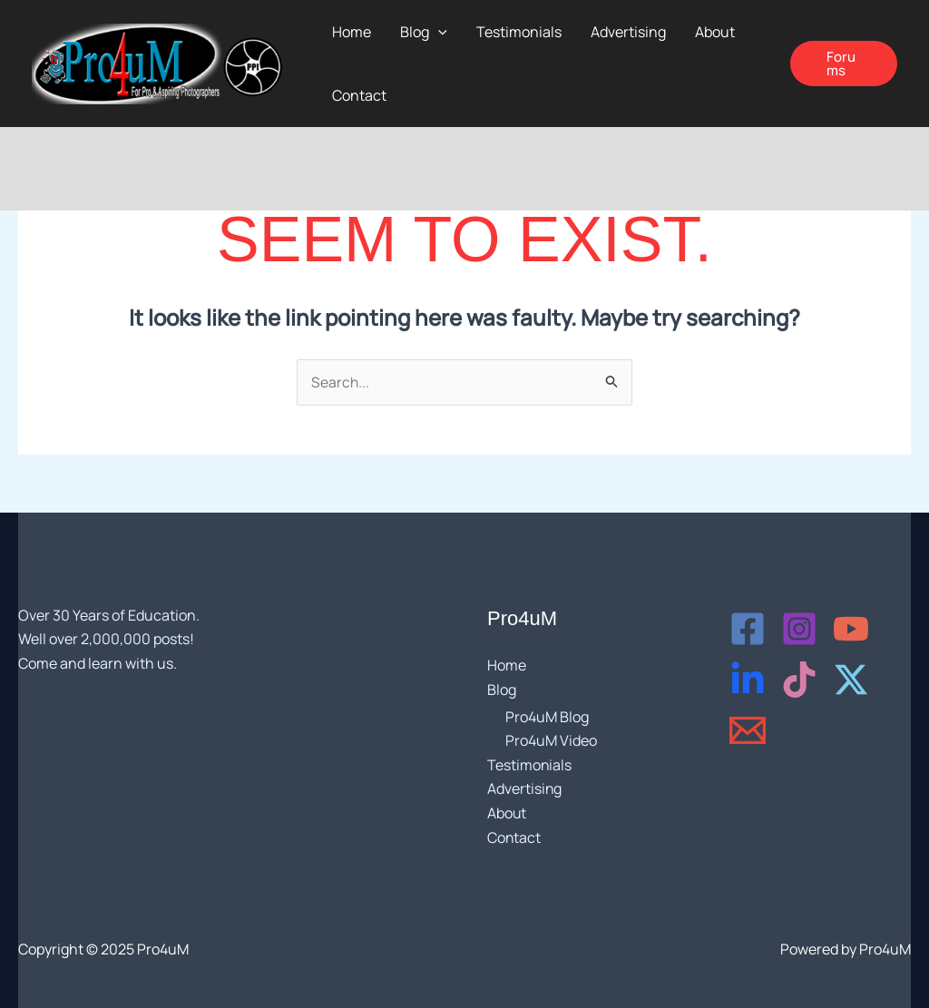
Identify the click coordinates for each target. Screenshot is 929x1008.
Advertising (524, 789)
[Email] (747, 731)
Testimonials (529, 765)
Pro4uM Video (551, 741)
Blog (501, 690)
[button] (843, 63)
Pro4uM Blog (547, 717)
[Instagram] (799, 629)
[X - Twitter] (851, 680)
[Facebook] (747, 629)
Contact (514, 837)
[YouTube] (851, 629)
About (507, 813)
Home (506, 666)
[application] (438, 32)
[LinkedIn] (747, 680)
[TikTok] (799, 680)
